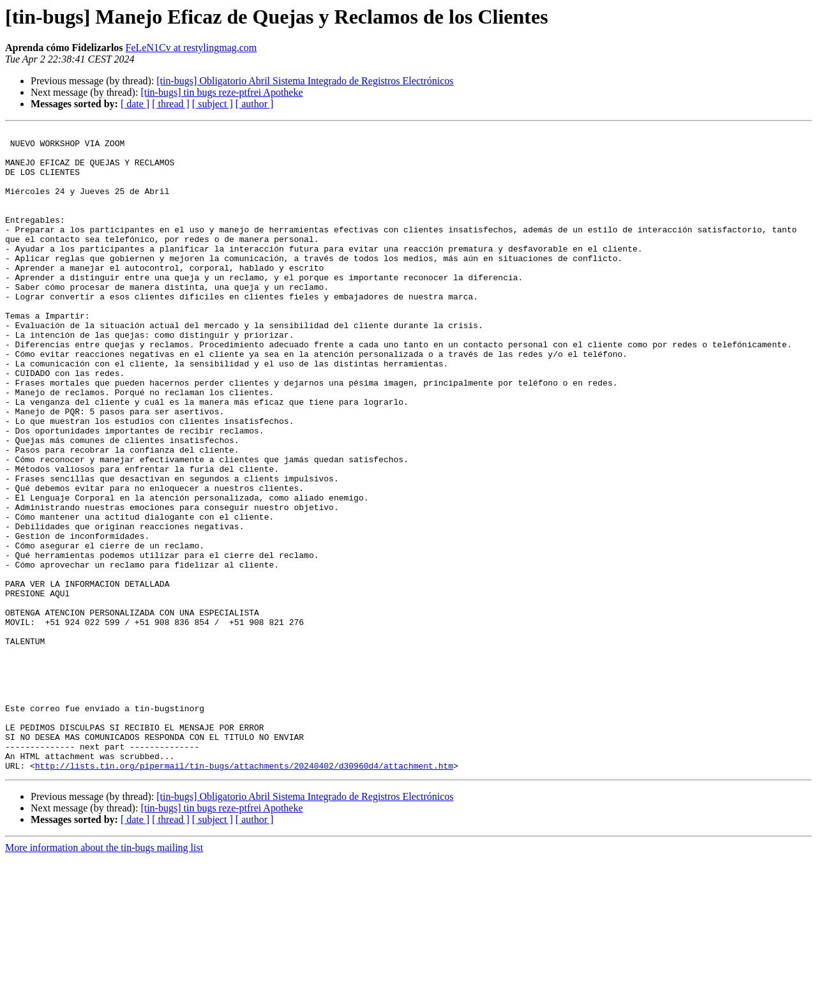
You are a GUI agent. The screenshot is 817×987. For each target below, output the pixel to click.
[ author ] (255, 103)
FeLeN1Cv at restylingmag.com (191, 47)
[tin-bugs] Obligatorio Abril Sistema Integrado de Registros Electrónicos (304, 80)
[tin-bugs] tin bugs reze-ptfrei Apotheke (221, 92)
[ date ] (135, 103)
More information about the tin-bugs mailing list (104, 975)
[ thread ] (171, 103)
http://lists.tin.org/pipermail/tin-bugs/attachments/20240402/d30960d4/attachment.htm (244, 894)
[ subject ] (212, 103)
